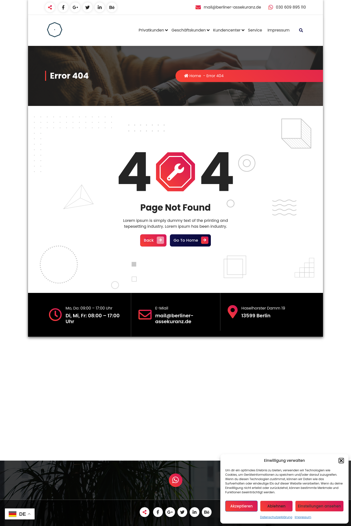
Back (153, 240)
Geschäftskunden (189, 30)
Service (255, 30)
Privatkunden (151, 30)
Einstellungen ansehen (319, 506)
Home (192, 76)
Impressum (303, 517)
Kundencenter (227, 30)
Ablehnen (276, 506)
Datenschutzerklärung (276, 517)
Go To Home (190, 240)
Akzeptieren (241, 506)
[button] (341, 460)
